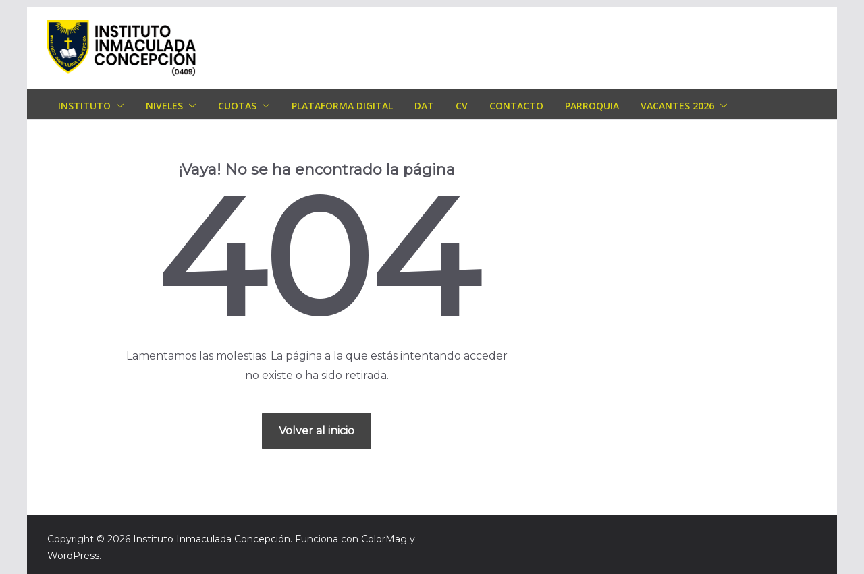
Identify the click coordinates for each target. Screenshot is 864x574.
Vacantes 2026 (677, 105)
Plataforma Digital (342, 105)
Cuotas (237, 105)
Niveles (164, 105)
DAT (424, 105)
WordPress (73, 556)
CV (462, 105)
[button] (117, 105)
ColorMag (384, 539)
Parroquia (592, 105)
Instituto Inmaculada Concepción (211, 539)
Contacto (516, 105)
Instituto (84, 105)
